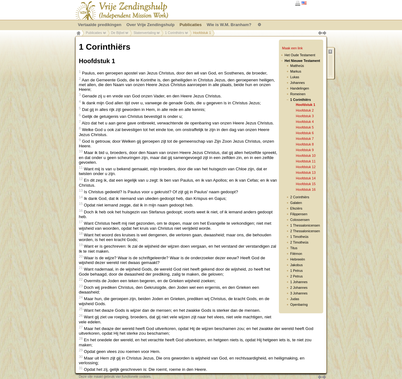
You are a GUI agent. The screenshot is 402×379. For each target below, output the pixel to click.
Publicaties (94, 33)
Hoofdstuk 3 (305, 116)
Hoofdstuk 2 (305, 110)
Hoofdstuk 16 (306, 189)
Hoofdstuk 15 (306, 184)
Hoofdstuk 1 (305, 105)
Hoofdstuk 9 (305, 150)
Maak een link (292, 48)
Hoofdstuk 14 (306, 178)
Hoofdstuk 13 (306, 172)
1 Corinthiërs (174, 33)
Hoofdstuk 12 (306, 167)
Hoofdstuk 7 (305, 138)
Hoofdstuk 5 (305, 127)
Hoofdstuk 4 (305, 122)
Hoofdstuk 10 (306, 155)
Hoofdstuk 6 (305, 133)
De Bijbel (118, 33)
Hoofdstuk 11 (306, 161)
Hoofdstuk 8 (305, 144)
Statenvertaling (144, 33)
